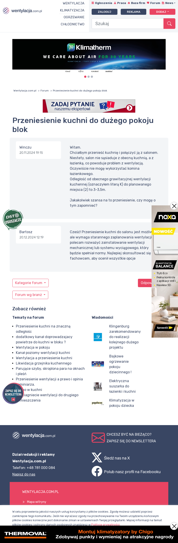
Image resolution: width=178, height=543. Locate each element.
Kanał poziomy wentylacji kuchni (43, 353)
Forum (155, 3)
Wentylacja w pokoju (33, 347)
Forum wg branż (29, 295)
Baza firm (138, 3)
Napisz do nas (23, 474)
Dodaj (161, 11)
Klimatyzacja (72, 10)
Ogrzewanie (74, 17)
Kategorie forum (29, 283)
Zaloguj (104, 11)
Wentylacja (73, 3)
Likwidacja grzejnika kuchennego (43, 363)
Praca (121, 3)
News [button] (169, 3)
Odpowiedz (150, 283)
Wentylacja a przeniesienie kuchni (44, 358)
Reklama (133, 11)
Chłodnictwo (72, 24)
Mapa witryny (36, 502)
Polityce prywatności (105, 524)
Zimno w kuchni (29, 390)
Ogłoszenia (103, 3)
